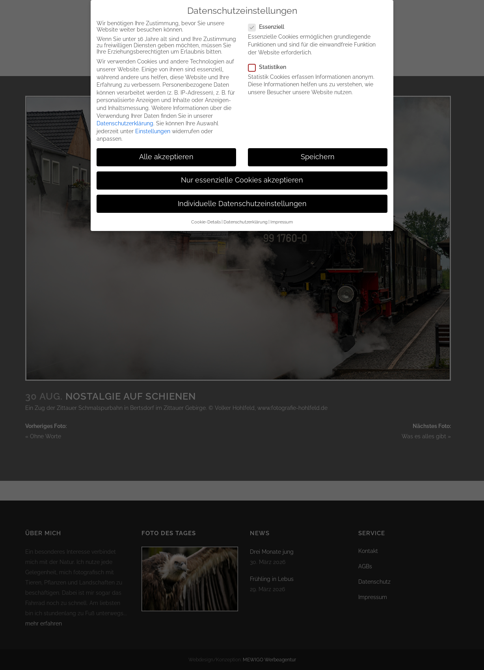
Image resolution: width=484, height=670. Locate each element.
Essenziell (269, 24)
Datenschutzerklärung (125, 120)
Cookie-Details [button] (206, 218)
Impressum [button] (281, 218)
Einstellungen (152, 128)
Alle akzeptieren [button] (166, 154)
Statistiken (270, 64)
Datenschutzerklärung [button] (245, 218)
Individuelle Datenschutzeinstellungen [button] (242, 201)
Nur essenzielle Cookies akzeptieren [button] (242, 177)
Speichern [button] (318, 154)
